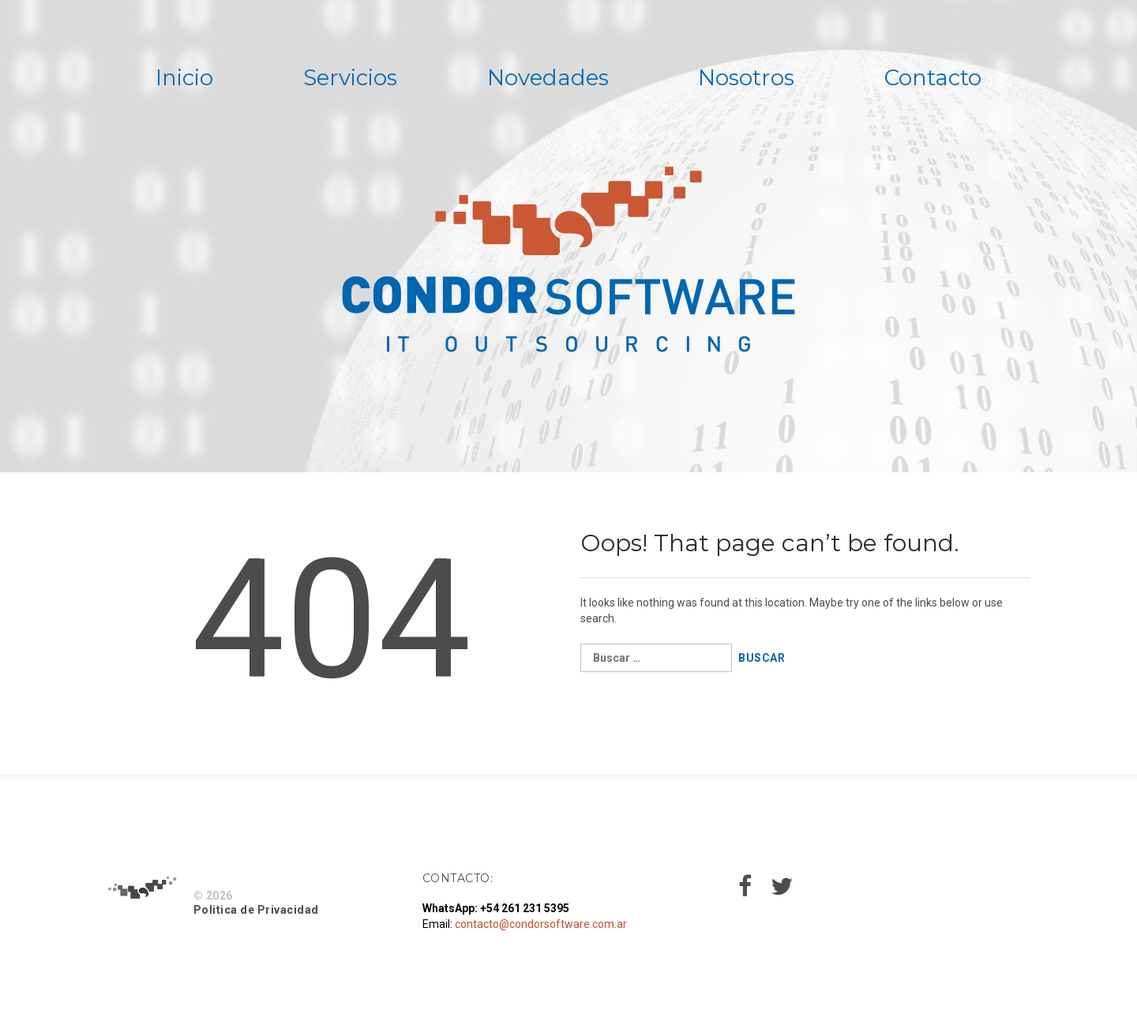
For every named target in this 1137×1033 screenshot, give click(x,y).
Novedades (547, 78)
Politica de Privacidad (256, 910)
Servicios (347, 78)
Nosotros (749, 78)
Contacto (939, 78)
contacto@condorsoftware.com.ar (541, 924)
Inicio (179, 78)
